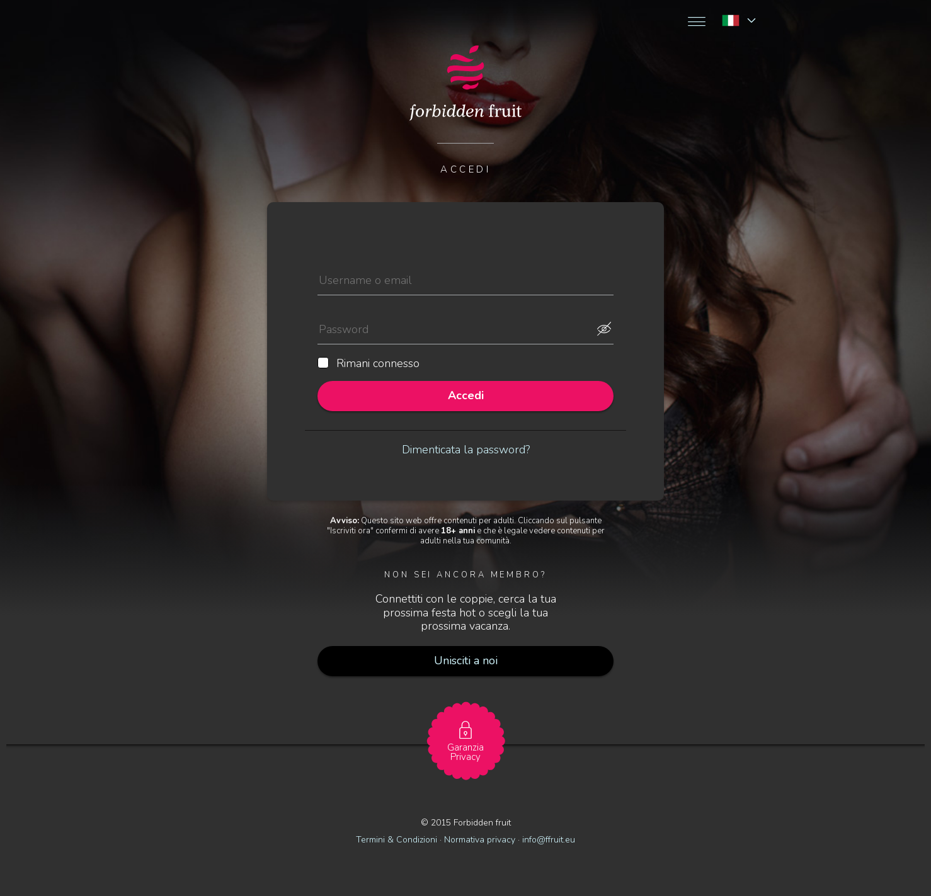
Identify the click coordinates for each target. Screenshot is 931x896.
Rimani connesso (368, 364)
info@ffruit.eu (548, 840)
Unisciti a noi (466, 660)
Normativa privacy (479, 840)
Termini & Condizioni (396, 840)
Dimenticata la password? (466, 449)
